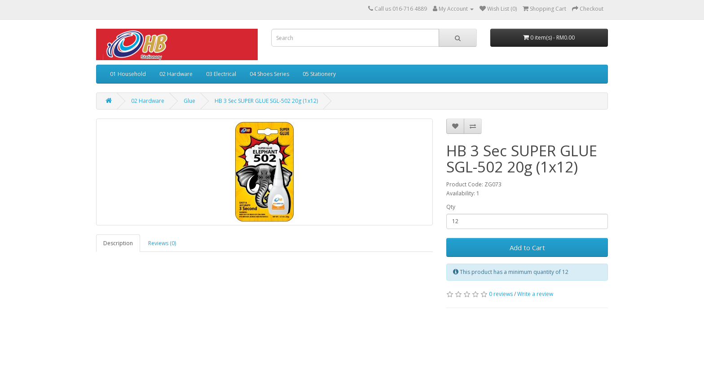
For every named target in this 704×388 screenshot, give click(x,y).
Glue (189, 101)
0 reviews (501, 294)
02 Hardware (176, 74)
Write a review (535, 294)
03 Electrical (221, 74)
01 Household (128, 74)
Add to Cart (527, 247)
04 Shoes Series (269, 74)
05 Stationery (319, 74)
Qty (450, 207)
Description (118, 243)
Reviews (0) (162, 243)
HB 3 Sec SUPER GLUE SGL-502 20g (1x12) (266, 101)
